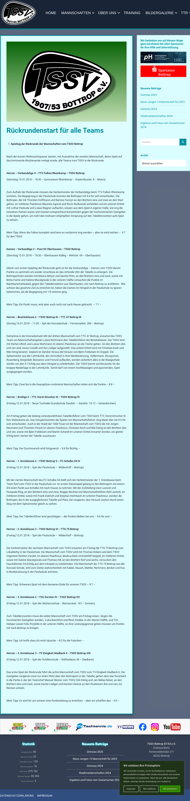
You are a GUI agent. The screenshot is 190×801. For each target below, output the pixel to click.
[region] (152, 778)
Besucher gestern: (27, 767)
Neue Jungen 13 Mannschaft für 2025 (163, 101)
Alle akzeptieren (170, 789)
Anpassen (131, 789)
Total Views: (23, 771)
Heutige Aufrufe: (27, 752)
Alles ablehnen (149, 789)
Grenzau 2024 (149, 108)
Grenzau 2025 (149, 94)
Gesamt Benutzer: (28, 781)
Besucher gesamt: (24, 776)
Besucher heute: (27, 757)
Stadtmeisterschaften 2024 (157, 116)
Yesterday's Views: (26, 762)
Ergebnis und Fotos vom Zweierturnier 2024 (95, 779)
